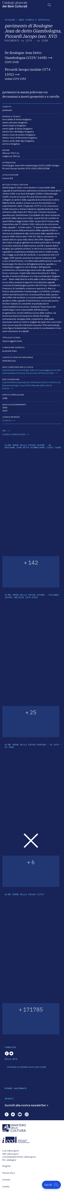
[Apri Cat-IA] (51, 1185)
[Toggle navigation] (49, 5)
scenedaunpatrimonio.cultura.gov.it (19, 1156)
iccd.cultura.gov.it (10, 1150)
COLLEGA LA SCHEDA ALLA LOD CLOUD (26, 1067)
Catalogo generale (14, 4)
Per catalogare (9, 1160)
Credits (5, 1186)
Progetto (6, 1166)
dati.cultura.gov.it (10, 1154)
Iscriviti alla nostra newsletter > (27, 1105)
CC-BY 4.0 (6, 420)
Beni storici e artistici (34, 19)
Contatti (6, 1179)
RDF (4, 430)
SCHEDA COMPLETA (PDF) (14, 434)
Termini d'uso (8, 1173)
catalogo (10, 19)
